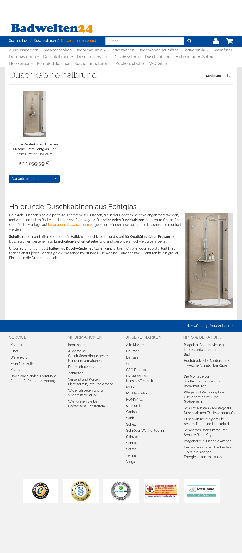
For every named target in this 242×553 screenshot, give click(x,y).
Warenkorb (19, 357)
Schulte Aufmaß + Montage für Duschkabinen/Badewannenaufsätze (208, 410)
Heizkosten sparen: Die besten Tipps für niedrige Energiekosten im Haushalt (207, 452)
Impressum (77, 345)
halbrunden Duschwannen (68, 225)
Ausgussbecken (24, 50)
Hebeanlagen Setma (195, 56)
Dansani (132, 357)
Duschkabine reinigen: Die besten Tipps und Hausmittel (206, 421)
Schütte (132, 443)
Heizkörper (21, 63)
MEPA (130, 387)
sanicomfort (135, 406)
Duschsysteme (127, 56)
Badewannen (122, 50)
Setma (131, 449)
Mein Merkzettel (22, 363)
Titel (218, 75)
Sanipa (131, 412)
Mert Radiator (136, 393)
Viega (130, 462)
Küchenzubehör (130, 63)
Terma (131, 455)
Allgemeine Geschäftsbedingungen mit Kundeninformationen (89, 356)
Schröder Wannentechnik (145, 430)
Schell (131, 424)
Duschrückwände (93, 56)
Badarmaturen (90, 50)
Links (14, 351)
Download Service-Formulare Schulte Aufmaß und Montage (33, 378)
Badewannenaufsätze (158, 50)
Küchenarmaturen (93, 63)
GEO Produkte (137, 370)
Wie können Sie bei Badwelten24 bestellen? (87, 403)
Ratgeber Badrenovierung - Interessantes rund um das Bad (205, 349)
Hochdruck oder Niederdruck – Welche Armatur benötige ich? (206, 365)
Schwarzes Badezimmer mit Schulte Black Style (205, 432)
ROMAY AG (134, 399)
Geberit (132, 363)
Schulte (132, 437)
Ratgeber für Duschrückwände (208, 441)
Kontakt (16, 345)
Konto (15, 370)
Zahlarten (75, 373)
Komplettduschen (54, 63)
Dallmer (132, 351)
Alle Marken (135, 345)
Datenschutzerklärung (85, 367)
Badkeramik (196, 50)
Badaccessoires (57, 50)
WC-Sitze (158, 63)
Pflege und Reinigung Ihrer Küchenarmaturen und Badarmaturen (204, 397)
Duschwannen (24, 56)
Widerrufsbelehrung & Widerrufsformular (85, 392)
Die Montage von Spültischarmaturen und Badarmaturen (202, 381)
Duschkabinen (58, 56)
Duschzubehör (158, 56)
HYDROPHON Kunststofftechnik (139, 378)
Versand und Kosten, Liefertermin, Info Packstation (90, 381)
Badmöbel (222, 50)
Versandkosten (221, 326)
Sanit (130, 418)
